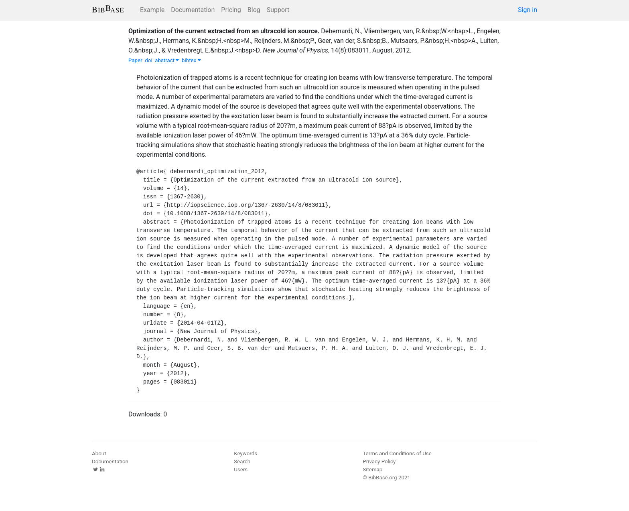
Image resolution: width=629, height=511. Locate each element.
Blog (254, 10)
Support (278, 10)
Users (241, 470)
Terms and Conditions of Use (397, 453)
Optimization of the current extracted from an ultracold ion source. (223, 31)
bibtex (191, 60)
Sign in (527, 10)
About (99, 453)
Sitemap (372, 470)
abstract (167, 60)
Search (242, 461)
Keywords (245, 453)
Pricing (231, 10)
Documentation (193, 10)
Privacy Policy (379, 461)
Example (152, 10)
